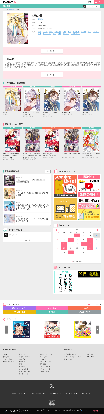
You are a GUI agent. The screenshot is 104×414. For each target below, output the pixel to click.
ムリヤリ (76, 32)
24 (90, 248)
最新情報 (22, 355)
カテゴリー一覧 (95, 305)
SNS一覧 (27, 240)
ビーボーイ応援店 (25, 372)
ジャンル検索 (23, 369)
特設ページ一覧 (8, 362)
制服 (39, 32)
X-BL (89, 355)
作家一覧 (22, 367)
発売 (90, 2)
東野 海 (40, 19)
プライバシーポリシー (37, 393)
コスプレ (66, 34)
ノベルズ (84, 308)
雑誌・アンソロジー (19, 308)
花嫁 (64, 32)
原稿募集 (22, 362)
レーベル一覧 (44, 372)
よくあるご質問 (72, 393)
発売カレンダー (78, 262)
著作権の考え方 (56, 393)
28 (70, 253)
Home (4, 9)
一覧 (48, 171)
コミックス (52, 308)
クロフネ (67, 360)
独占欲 (83, 32)
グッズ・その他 (84, 312)
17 (90, 244)
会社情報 (20, 393)
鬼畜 (69, 32)
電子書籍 (11, 9)
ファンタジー (75, 34)
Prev (56, 230)
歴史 (59, 34)
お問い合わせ (88, 393)
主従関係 (58, 32)
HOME (5, 355)
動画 (20, 364)
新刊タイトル (7, 357)
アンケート (54, 51)
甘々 (89, 32)
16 (83, 244)
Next (98, 230)
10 (90, 240)
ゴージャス (47, 34)
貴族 (51, 32)
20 (64, 248)
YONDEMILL (91, 357)
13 (64, 244)
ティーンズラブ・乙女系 (72, 357)
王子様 (45, 32)
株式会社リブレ (69, 355)
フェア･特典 (7, 360)
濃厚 (54, 34)
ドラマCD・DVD (19, 312)
